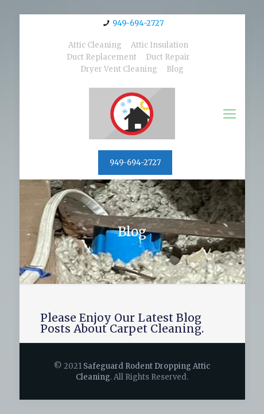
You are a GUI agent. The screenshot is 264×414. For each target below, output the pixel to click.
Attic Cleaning (95, 45)
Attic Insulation (159, 45)
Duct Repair (168, 57)
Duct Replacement (102, 57)
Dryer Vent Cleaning (118, 69)
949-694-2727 (138, 23)
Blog (175, 69)
